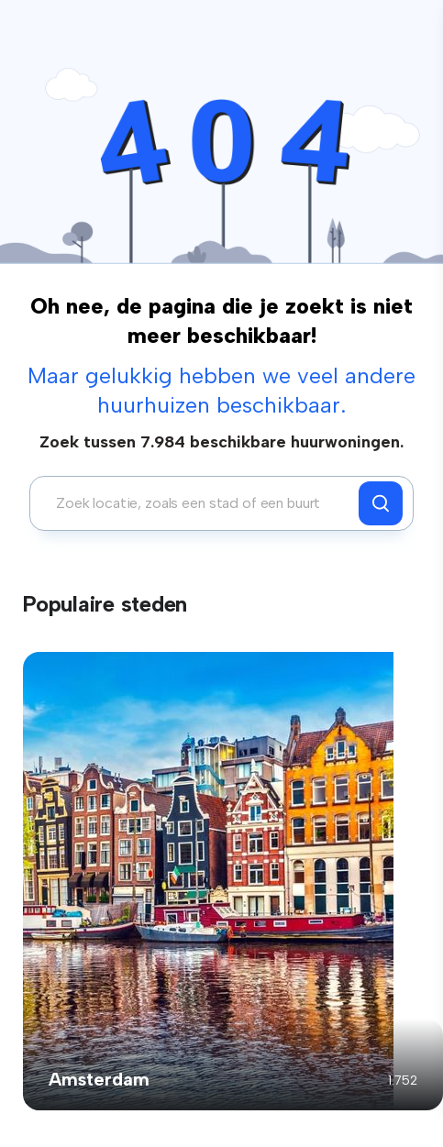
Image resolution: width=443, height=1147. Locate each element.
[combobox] (199, 503)
